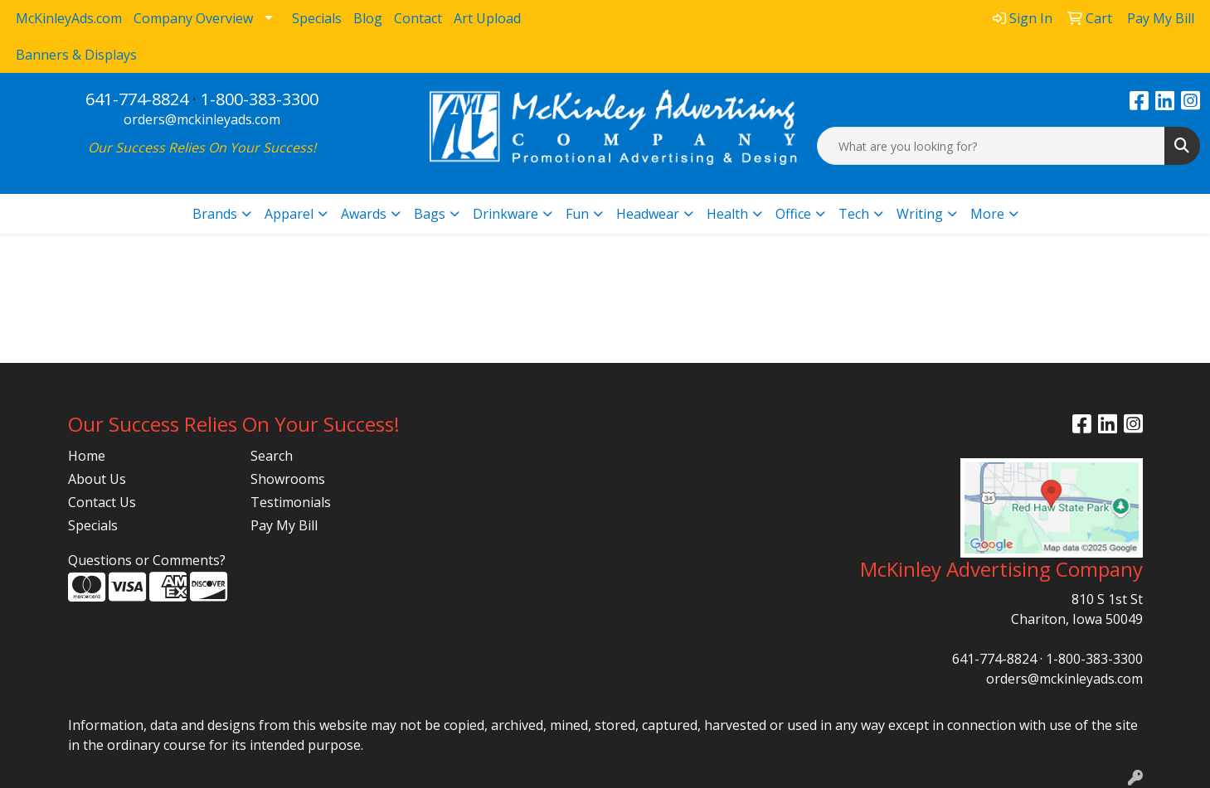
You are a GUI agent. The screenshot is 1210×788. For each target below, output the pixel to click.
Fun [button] (577, 214)
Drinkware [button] (505, 214)
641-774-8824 (136, 99)
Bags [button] (429, 214)
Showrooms (287, 479)
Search (271, 456)
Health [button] (727, 214)
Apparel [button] (289, 214)
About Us (97, 479)
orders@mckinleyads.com (202, 119)
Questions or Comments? (147, 560)
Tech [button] (853, 214)
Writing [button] (920, 214)
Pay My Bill (284, 525)
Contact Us (102, 502)
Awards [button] (363, 214)
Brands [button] (214, 214)
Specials (93, 525)
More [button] (987, 214)
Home (86, 456)
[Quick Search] (991, 146)
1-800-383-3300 (259, 99)
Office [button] (793, 214)
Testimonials (290, 502)
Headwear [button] (647, 214)
